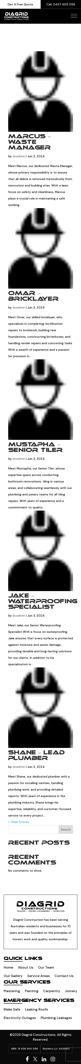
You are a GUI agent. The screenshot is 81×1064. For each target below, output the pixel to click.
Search (66, 829)
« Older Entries (18, 822)
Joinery (71, 991)
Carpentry (51, 991)
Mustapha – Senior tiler (35, 447)
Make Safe (12, 1009)
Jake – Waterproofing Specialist (42, 602)
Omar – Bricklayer (33, 296)
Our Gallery (13, 976)
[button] (74, 16)
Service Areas (38, 976)
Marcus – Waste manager (29, 142)
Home (8, 967)
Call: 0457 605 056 (60, 4)
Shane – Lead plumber (36, 755)
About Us (25, 967)
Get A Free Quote (20, 4)
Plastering (12, 991)
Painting (31, 991)
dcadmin (19, 156)
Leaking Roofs (36, 1009)
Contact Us (63, 976)
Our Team (46, 967)
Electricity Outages (20, 1018)
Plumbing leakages (56, 1018)
